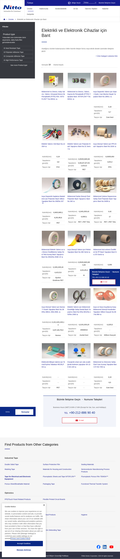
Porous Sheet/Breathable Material (17, 484)
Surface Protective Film (51, 464)
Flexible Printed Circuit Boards (54, 499)
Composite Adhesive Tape (14, 56)
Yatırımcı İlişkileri (91, 9)
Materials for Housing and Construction (57, 469)
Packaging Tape (49, 484)
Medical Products (49, 515)
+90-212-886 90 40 (82, 412)
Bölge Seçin (74, 3)
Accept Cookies (24, 553)
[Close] (44, 514)
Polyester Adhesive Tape (13, 52)
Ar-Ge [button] (75, 9)
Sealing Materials (87, 464)
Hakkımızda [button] (43, 9)
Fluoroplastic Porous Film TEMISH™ (94, 477)
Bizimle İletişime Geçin (107, 3)
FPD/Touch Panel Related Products (18, 499)
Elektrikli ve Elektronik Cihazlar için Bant (31, 19)
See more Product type (18, 65)
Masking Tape (10, 469)
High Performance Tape (13, 60)
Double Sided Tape (12, 464)
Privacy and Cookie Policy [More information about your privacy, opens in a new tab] (20, 548)
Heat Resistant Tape (12, 48)
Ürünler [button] (29, 9)
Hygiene (84, 515)
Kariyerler (30, 14)
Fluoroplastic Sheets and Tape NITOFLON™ (59, 477)
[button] (40, 14)
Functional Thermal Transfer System (94, 484)
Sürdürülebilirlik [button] (60, 9)
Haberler (105, 9)
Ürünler (11, 19)
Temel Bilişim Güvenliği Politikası (56, 556)
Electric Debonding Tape (52, 530)
